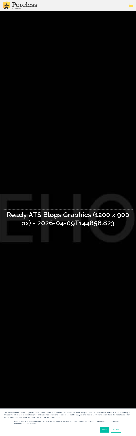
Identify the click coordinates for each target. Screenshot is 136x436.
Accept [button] (104, 430)
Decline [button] (116, 430)
